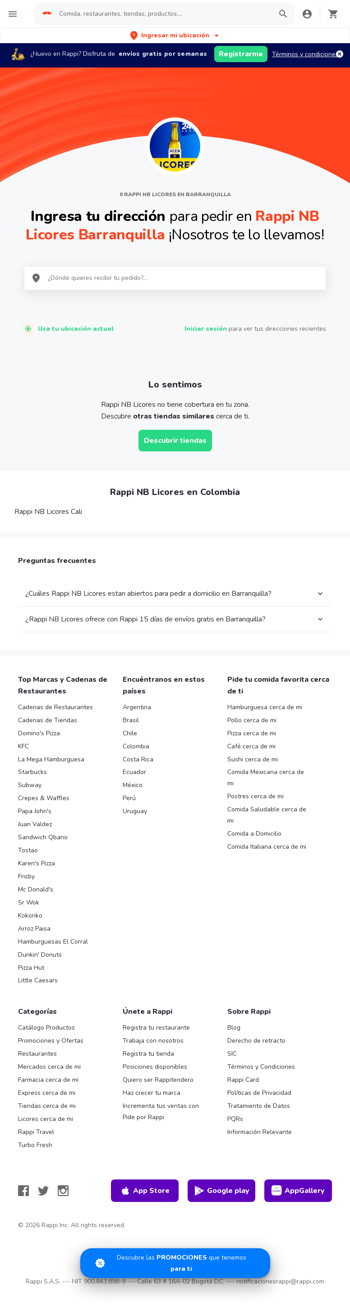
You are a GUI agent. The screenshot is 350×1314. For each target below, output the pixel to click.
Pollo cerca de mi (251, 720)
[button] (175, 35)
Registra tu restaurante (156, 1027)
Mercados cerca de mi (49, 1066)
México (133, 785)
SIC (232, 1053)
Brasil (131, 720)
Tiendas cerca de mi (47, 1106)
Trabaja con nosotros (153, 1040)
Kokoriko (30, 915)
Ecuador (134, 772)
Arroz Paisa (34, 928)
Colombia (136, 746)
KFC (23, 746)
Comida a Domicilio (254, 833)
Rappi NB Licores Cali (48, 512)
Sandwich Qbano (43, 837)
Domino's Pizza (39, 733)
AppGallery (298, 1190)
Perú (129, 798)
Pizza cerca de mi (251, 733)
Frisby (26, 876)
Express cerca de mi (46, 1093)
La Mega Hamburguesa (51, 759)
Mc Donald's (35, 889)
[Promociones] (175, 1263)
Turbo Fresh (35, 1145)
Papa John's (34, 811)
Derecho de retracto (256, 1040)
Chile (130, 733)
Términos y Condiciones (261, 1066)
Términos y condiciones (305, 54)
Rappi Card (243, 1080)
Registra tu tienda (148, 1053)
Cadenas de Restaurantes (55, 707)
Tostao (28, 850)
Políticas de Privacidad (259, 1093)
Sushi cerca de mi (252, 759)
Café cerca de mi (251, 746)
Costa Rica (138, 759)
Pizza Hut (31, 967)
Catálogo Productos (46, 1027)
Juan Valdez (35, 824)
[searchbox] (163, 14)
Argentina (137, 707)
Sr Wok (28, 902)
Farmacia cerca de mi (48, 1080)
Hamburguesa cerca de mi (264, 707)
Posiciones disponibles (155, 1066)
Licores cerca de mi (45, 1119)
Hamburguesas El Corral (53, 941)
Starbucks (32, 772)
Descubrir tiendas (175, 441)
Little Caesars (38, 980)
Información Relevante (259, 1132)
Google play (221, 1190)
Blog (233, 1027)
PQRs (235, 1119)
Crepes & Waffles (43, 798)
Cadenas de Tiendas (47, 720)
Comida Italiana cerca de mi (266, 846)
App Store (145, 1190)
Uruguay (135, 811)
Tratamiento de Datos (258, 1106)
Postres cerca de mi (255, 796)
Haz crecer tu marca (151, 1093)
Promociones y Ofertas (50, 1040)
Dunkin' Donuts (40, 954)
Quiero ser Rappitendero (158, 1080)
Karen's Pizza (36, 863)
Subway (29, 785)
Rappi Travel (36, 1132)
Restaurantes (37, 1053)
